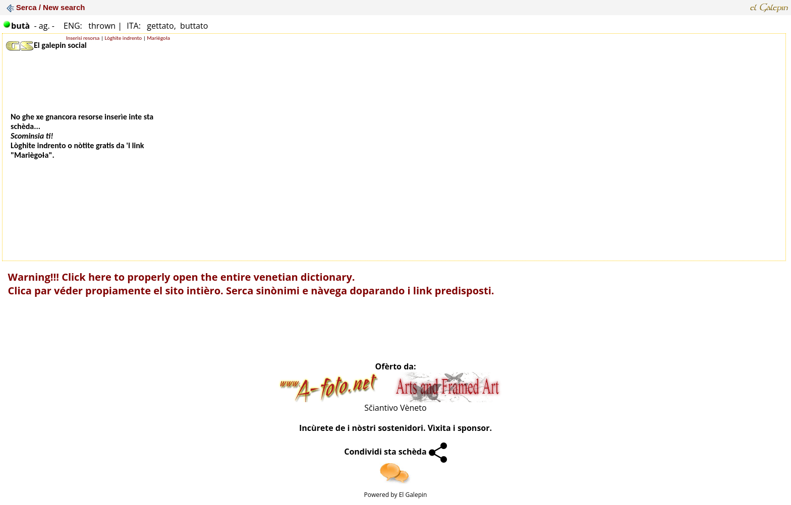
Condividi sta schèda (395, 451)
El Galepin (413, 494)
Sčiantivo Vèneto (395, 407)
